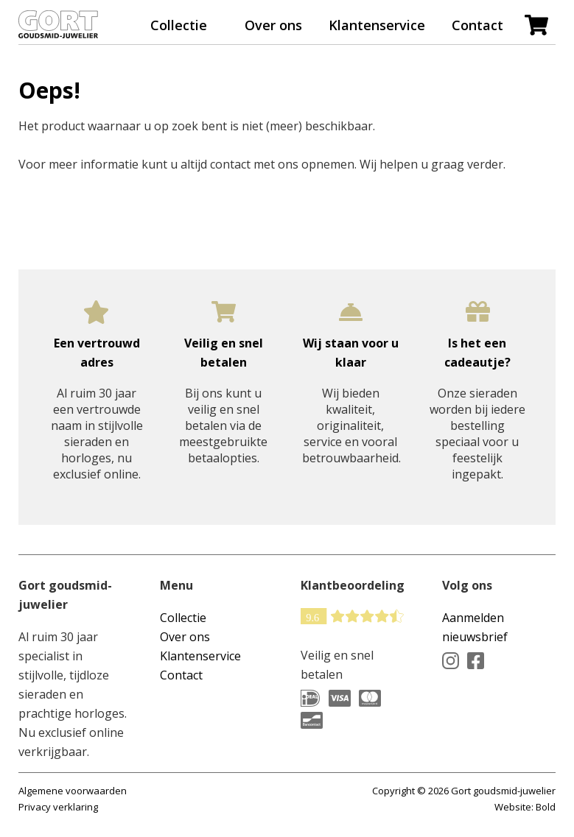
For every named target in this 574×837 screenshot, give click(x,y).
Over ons (273, 25)
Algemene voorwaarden (72, 790)
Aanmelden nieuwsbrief (475, 627)
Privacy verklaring (58, 806)
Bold (546, 806)
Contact (477, 25)
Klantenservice (377, 25)
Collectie (178, 25)
